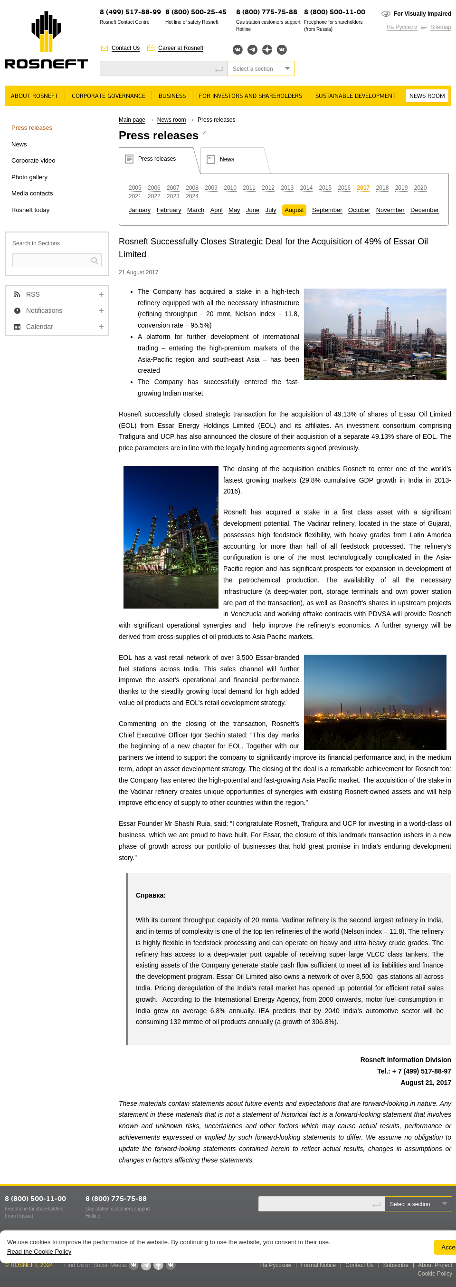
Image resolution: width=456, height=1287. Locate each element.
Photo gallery (29, 177)
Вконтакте (238, 50)
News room (427, 96)
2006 (154, 187)
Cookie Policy (435, 1273)
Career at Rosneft (180, 48)
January (140, 209)
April (216, 209)
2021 (135, 196)
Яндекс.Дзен (267, 50)
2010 (230, 187)
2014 (306, 187)
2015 (325, 187)
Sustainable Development (355, 96)
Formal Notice (318, 1265)
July (271, 209)
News (19, 144)
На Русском (402, 27)
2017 (363, 187)
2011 (249, 187)
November (390, 209)
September (327, 209)
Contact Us (126, 48)
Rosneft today (30, 209)
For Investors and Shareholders (250, 96)
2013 (287, 187)
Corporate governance (108, 96)
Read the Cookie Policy (39, 1251)
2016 (344, 187)
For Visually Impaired (422, 13)
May (234, 209)
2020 (420, 187)
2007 (173, 187)
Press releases (31, 127)
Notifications (44, 310)
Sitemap (440, 27)
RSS (33, 294)
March (195, 209)
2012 (268, 187)
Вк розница (282, 50)
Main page (132, 119)
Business (172, 96)
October (359, 209)
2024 (192, 196)
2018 (382, 187)
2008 (192, 187)
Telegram (252, 50)
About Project (435, 1265)
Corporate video (33, 160)
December (424, 209)
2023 (173, 196)
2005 (135, 187)
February (169, 209)
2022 (154, 196)
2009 (211, 187)
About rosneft (34, 96)
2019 (401, 187)
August (294, 209)
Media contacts (32, 193)
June (252, 209)
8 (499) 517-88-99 (130, 12)
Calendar (39, 326)
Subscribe (395, 1265)
